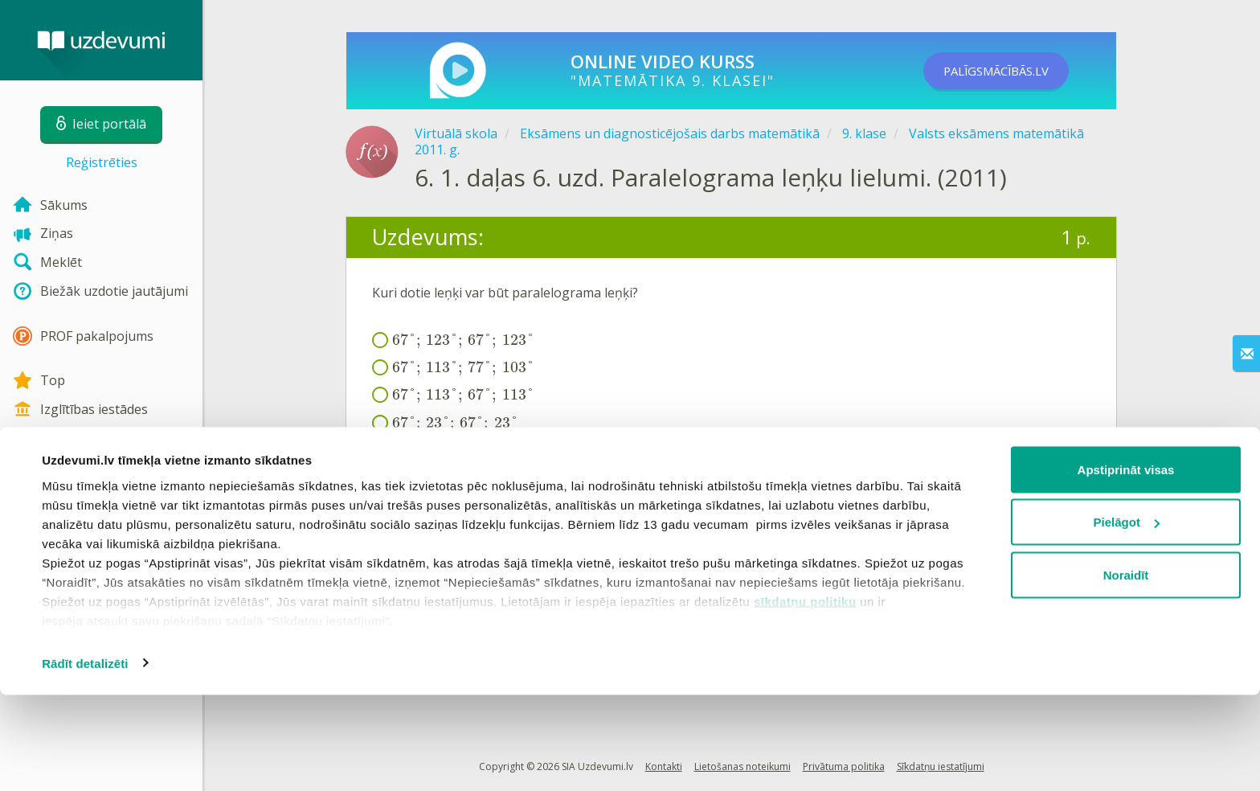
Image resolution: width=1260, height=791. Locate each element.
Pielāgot (1127, 618)
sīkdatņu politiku (805, 697)
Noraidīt (1126, 671)
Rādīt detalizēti (85, 759)
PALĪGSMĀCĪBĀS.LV (1014, 71)
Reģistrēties (101, 162)
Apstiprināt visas (1126, 565)
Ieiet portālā (422, 484)
